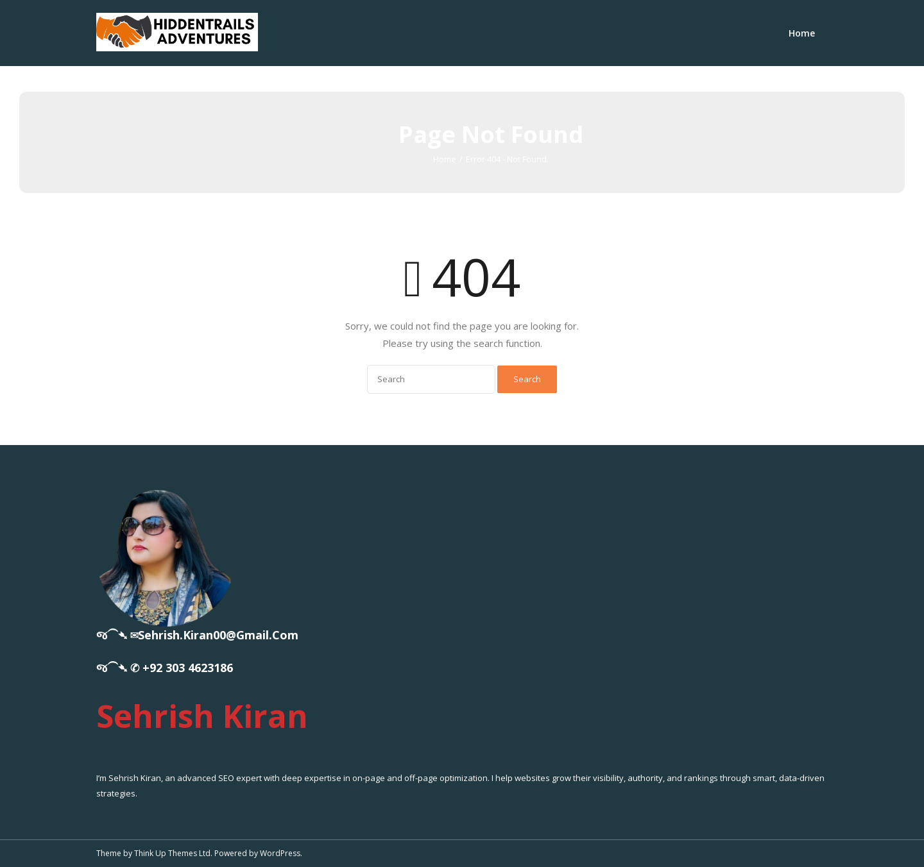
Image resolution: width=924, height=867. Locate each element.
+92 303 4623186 (187, 667)
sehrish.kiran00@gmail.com (218, 635)
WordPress (280, 853)
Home (802, 33)
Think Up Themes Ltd (172, 853)
